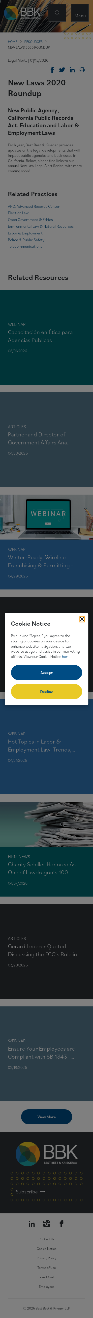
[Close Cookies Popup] (82, 619)
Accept (46, 672)
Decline (46, 691)
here (65, 656)
